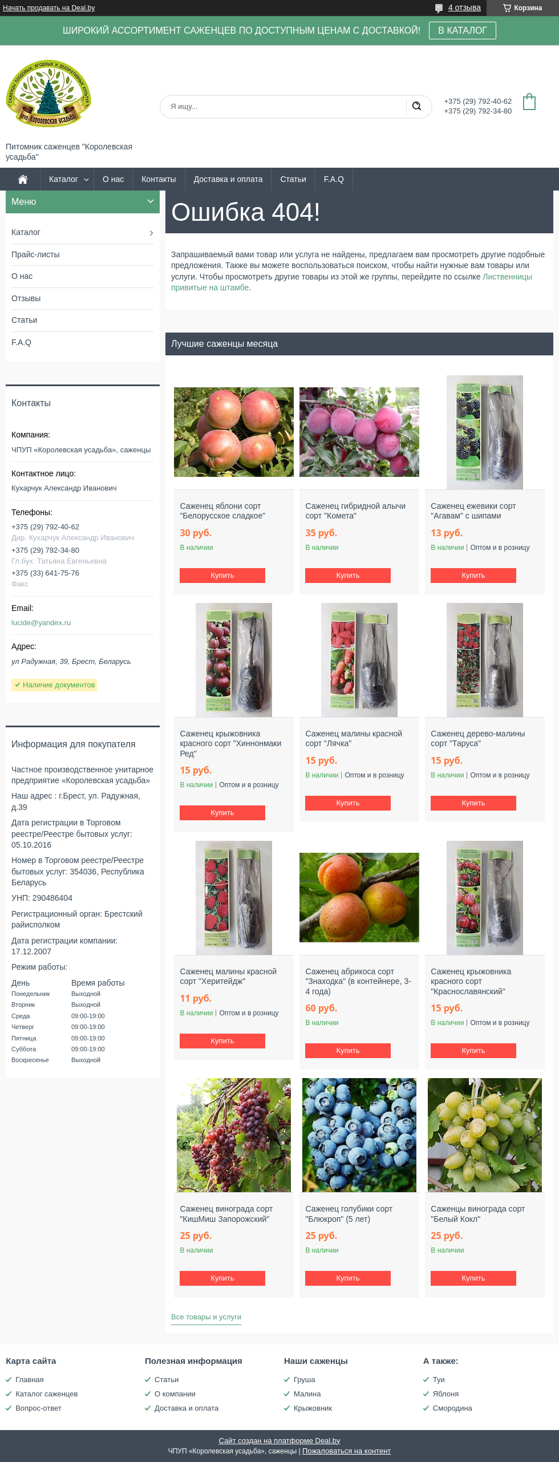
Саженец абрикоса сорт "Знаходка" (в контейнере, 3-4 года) (358, 981)
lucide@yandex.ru (41, 622)
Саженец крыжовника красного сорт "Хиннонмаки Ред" (230, 743)
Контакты (158, 179)
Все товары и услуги (206, 1317)
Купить (222, 575)
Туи (439, 1379)
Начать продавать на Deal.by (49, 8)
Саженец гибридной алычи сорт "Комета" (355, 511)
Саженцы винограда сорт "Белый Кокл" (478, 1214)
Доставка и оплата (228, 179)
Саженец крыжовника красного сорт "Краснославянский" (471, 981)
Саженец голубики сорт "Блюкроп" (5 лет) (348, 1214)
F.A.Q (334, 179)
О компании (175, 1394)
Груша (304, 1379)
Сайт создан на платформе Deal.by (279, 1440)
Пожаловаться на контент (346, 1451)
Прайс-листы (35, 254)
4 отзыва (464, 7)
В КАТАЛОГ (462, 30)
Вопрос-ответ (38, 1408)
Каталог (63, 179)
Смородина (452, 1408)
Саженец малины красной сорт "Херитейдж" (228, 976)
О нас (113, 179)
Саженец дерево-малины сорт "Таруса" (478, 738)
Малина (307, 1394)
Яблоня (446, 1394)
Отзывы (25, 298)
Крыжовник (313, 1408)
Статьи (293, 179)
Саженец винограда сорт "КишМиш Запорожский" (226, 1214)
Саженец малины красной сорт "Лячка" (353, 738)
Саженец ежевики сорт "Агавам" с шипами (473, 511)
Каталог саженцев (46, 1394)
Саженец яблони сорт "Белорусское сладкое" (222, 511)
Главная (29, 1379)
